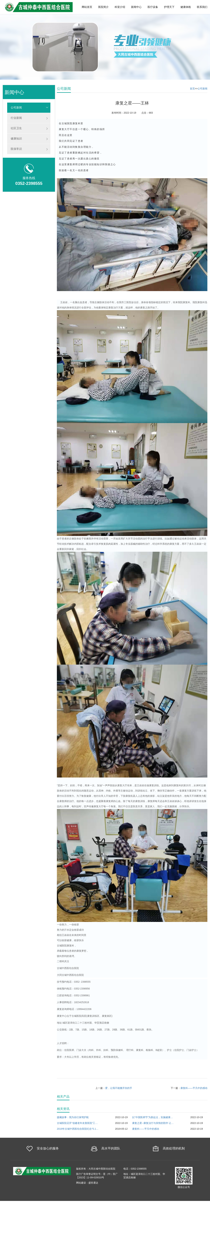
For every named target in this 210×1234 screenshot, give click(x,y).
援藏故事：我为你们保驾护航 (73, 1117)
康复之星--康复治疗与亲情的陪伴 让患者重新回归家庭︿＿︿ (153, 1123)
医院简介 (103, 7)
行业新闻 (16, 117)
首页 (192, 88)
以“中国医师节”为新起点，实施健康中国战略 (153, 1117)
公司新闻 (16, 107)
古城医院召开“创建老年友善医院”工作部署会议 (78, 1123)
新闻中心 (136, 7)
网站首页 (87, 7)
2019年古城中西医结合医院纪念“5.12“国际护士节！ (78, 1128)
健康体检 (185, 7)
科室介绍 (120, 7)
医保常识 (16, 148)
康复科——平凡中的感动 (193, 1088)
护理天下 (169, 7)
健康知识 (16, 138)
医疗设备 (153, 7)
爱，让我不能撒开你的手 (118, 1088)
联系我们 (202, 7)
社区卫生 (16, 128)
